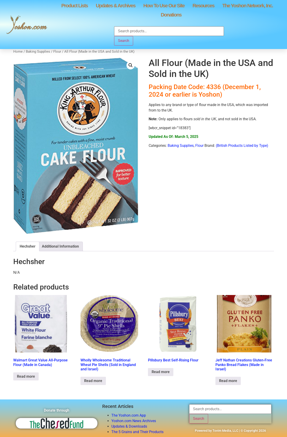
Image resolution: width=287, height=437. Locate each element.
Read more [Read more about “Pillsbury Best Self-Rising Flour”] (161, 372)
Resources (203, 5)
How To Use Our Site (164, 5)
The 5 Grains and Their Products (137, 432)
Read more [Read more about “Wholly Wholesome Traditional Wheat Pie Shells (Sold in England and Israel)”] (93, 381)
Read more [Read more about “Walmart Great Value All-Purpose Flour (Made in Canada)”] (26, 376)
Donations (171, 15)
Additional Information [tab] (60, 246)
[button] (130, 65)
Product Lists (74, 5)
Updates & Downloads (129, 426)
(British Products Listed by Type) (242, 145)
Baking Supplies (38, 51)
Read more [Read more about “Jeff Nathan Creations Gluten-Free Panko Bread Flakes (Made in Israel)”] (228, 381)
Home (18, 51)
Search (123, 40)
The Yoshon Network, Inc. (247, 5)
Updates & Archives (115, 5)
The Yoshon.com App (128, 415)
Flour (57, 51)
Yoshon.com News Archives (133, 421)
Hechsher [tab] (27, 246)
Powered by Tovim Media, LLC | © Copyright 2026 (230, 430)
